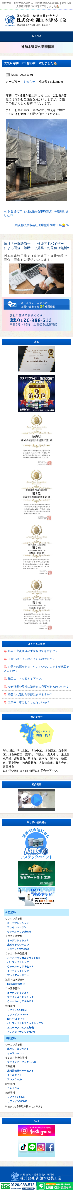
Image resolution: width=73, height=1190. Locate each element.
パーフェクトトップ (18, 962)
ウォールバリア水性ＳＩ (20, 966)
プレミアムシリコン (18, 975)
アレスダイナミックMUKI (21, 1031)
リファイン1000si (17, 1010)
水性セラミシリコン (18, 944)
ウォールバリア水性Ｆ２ (20, 1001)
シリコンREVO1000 (18, 949)
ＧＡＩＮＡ (13, 1088)
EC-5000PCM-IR (16, 984)
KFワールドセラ (16, 1019)
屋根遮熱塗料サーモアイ (20, 1070)
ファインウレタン (16, 927)
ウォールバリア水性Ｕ (19, 931)
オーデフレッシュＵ (18, 923)
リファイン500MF (17, 1101)
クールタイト (14, 1075)
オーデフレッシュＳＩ (19, 940)
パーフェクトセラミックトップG (25, 1023)
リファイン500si (16, 1096)
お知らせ (29, 81)
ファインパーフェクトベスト (22, 1062)
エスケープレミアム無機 (20, 1027)
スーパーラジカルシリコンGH (23, 957)
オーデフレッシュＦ (18, 992)
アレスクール (14, 1079)
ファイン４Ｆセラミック (20, 997)
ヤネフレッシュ (15, 1053)
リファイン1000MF (17, 1014)
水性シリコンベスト (18, 1049)
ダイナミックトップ (18, 971)
